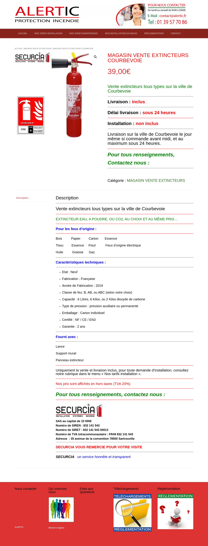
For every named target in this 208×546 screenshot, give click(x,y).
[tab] (32, 198)
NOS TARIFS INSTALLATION (48, 33)
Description (22, 197)
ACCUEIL (22, 33)
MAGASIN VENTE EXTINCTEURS (38, 49)
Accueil (18, 49)
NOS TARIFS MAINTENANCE (83, 33)
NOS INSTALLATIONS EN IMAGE (121, 33)
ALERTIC (19, 527)
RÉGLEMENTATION (154, 33)
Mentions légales (57, 528)
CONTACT (176, 33)
